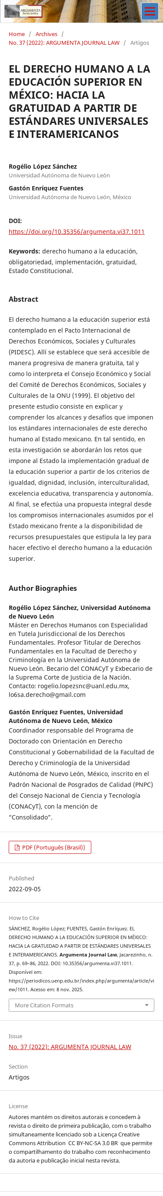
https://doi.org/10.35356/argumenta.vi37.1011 (77, 231)
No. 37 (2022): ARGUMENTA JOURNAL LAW (64, 43)
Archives (46, 34)
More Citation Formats (44, 1005)
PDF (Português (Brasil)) (53, 847)
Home (17, 34)
